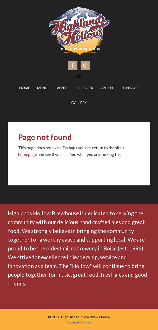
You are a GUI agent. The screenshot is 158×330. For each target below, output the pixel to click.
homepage (27, 154)
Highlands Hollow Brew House (34, 26)
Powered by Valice (79, 322)
